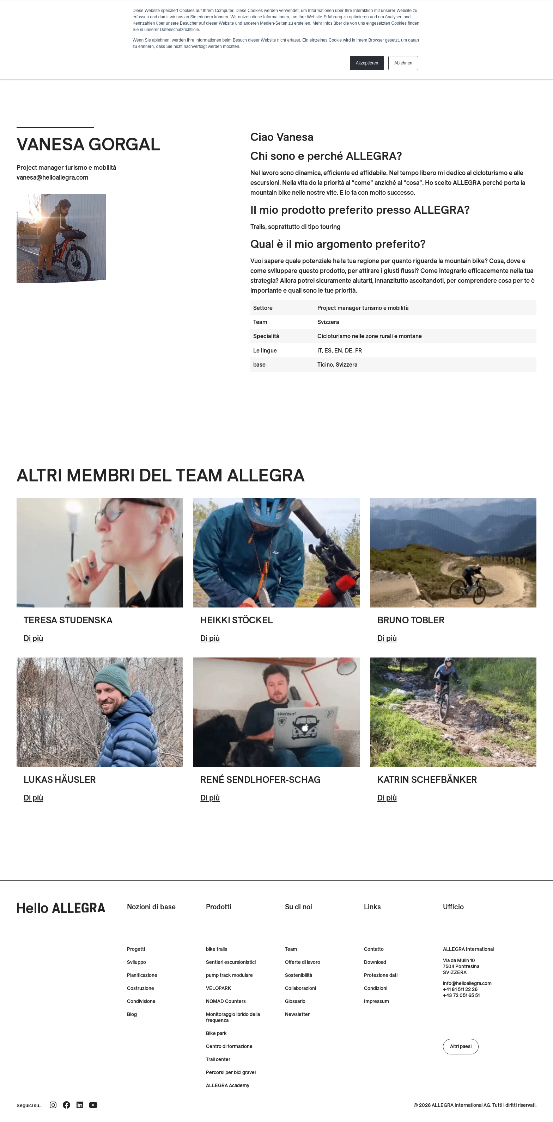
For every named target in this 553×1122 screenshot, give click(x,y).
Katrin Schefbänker (427, 779)
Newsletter (297, 1014)
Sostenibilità (298, 975)
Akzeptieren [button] (367, 63)
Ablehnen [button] (403, 63)
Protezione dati (380, 975)
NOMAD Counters (226, 1001)
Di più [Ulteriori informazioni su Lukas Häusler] (33, 798)
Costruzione (140, 988)
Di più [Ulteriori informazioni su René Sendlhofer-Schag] (210, 798)
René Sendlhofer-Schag (260, 779)
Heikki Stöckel (236, 620)
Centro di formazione (229, 1046)
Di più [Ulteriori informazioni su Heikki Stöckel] (210, 638)
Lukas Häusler (60, 779)
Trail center (218, 1059)
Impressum (376, 1001)
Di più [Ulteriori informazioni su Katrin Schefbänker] (387, 798)
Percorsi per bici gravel (231, 1073)
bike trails (216, 949)
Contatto (374, 949)
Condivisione (141, 1001)
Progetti (136, 949)
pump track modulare (229, 975)
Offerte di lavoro (302, 962)
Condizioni (375, 988)
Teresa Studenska (68, 620)
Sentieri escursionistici (231, 962)
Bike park (216, 1033)
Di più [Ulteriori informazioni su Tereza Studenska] (33, 638)
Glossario (295, 1001)
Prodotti (218, 906)
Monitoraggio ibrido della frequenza (233, 1017)
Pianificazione (142, 975)
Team (291, 949)
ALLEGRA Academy (227, 1086)
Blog (132, 1014)
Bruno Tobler (411, 620)
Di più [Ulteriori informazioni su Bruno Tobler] (387, 638)
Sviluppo (136, 962)
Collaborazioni (300, 988)
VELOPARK (218, 988)
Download (375, 962)
